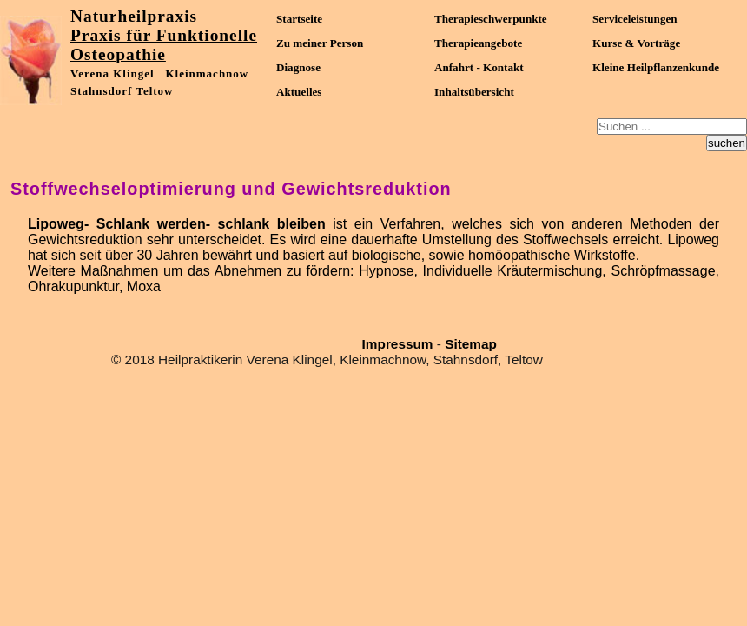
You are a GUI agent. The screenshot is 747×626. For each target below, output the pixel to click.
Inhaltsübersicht (474, 91)
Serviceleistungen (635, 18)
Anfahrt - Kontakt (479, 67)
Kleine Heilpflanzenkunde (655, 67)
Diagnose (298, 67)
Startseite (299, 18)
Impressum (397, 343)
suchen (726, 143)
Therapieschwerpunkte (490, 18)
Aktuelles (298, 91)
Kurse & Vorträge (636, 43)
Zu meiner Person (319, 43)
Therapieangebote (478, 43)
